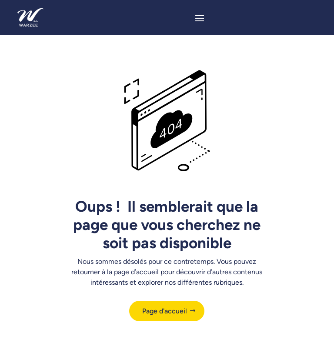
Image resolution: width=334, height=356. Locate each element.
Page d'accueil (164, 311)
